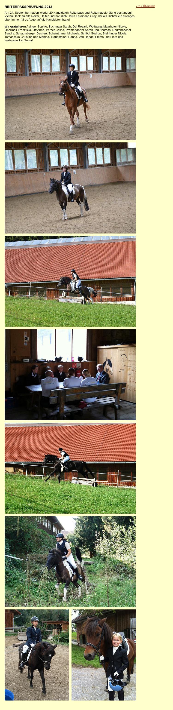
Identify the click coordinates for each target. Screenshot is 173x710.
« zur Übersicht (145, 6)
